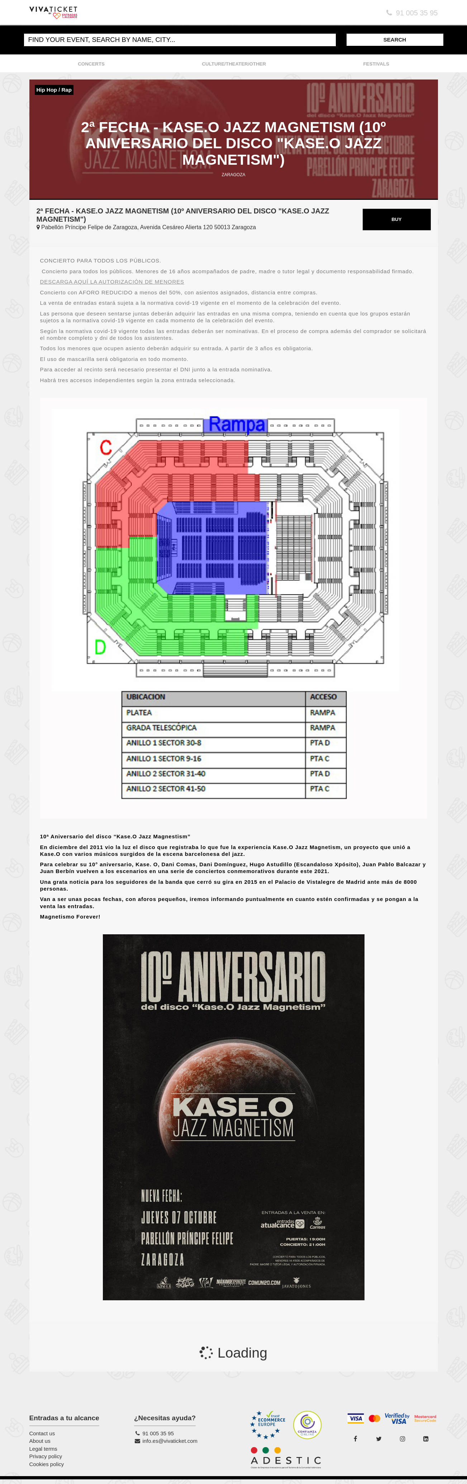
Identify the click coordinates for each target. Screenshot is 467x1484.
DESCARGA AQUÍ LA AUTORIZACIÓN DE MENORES (112, 286)
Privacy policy (45, 1461)
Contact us (42, 1438)
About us (40, 1445)
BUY (396, 224)
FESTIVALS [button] (376, 63)
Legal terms (43, 1453)
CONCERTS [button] (91, 63)
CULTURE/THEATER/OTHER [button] (234, 63)
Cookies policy (46, 1468)
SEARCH (394, 39)
